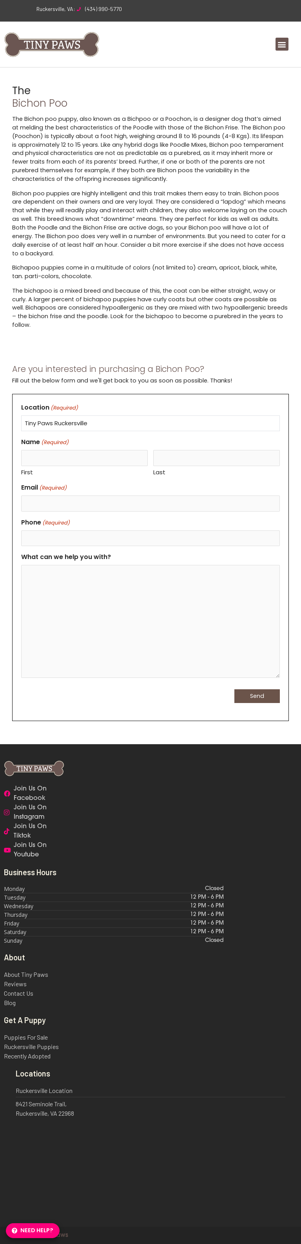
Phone (45, 522)
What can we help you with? (66, 556)
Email (44, 487)
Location (49, 407)
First (27, 472)
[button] (282, 44)
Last (159, 472)
